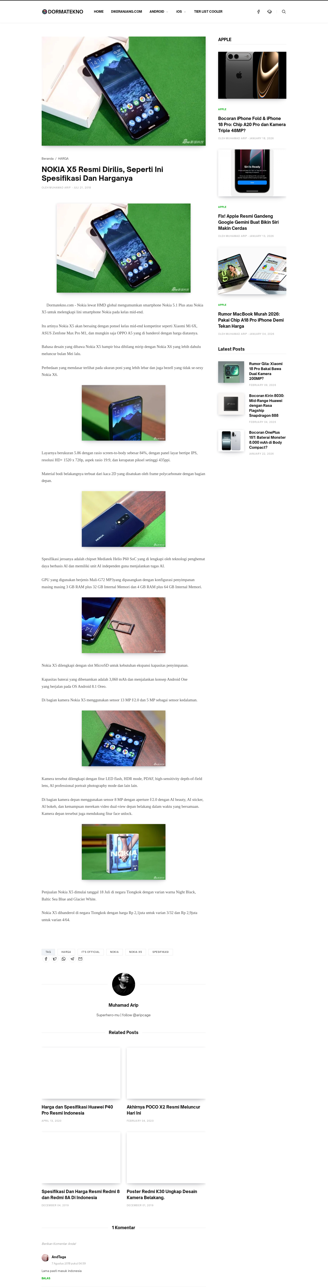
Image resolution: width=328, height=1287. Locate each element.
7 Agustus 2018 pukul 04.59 (69, 1263)
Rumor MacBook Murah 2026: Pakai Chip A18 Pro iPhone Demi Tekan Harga (251, 320)
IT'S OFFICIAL (91, 952)
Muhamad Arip (123, 1005)
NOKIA (114, 952)
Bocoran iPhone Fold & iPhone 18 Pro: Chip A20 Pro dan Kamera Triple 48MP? (252, 124)
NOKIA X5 (135, 952)
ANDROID (157, 12)
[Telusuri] (283, 11)
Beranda (48, 158)
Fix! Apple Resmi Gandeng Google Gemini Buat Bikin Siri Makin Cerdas (248, 222)
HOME (99, 12)
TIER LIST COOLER (208, 12)
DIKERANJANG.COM (126, 12)
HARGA (63, 158)
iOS (179, 12)
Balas (46, 1278)
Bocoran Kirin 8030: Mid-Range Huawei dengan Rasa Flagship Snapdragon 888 (266, 405)
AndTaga (59, 1257)
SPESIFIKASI (160, 952)
